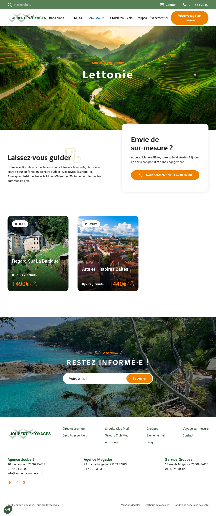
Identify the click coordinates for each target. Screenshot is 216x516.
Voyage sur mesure (195, 428)
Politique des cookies (157, 504)
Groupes (141, 18)
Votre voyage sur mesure (189, 18)
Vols (129, 18)
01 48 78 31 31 (94, 469)
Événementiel (159, 18)
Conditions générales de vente (191, 504)
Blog (150, 442)
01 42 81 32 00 (17, 469)
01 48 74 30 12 (175, 469)
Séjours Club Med (117, 435)
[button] (58, 18)
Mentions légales (130, 504)
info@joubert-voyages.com (25, 473)
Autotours (112, 442)
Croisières (117, 18)
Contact (188, 435)
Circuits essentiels (74, 435)
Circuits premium (74, 428)
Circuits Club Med (117, 428)
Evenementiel (156, 435)
